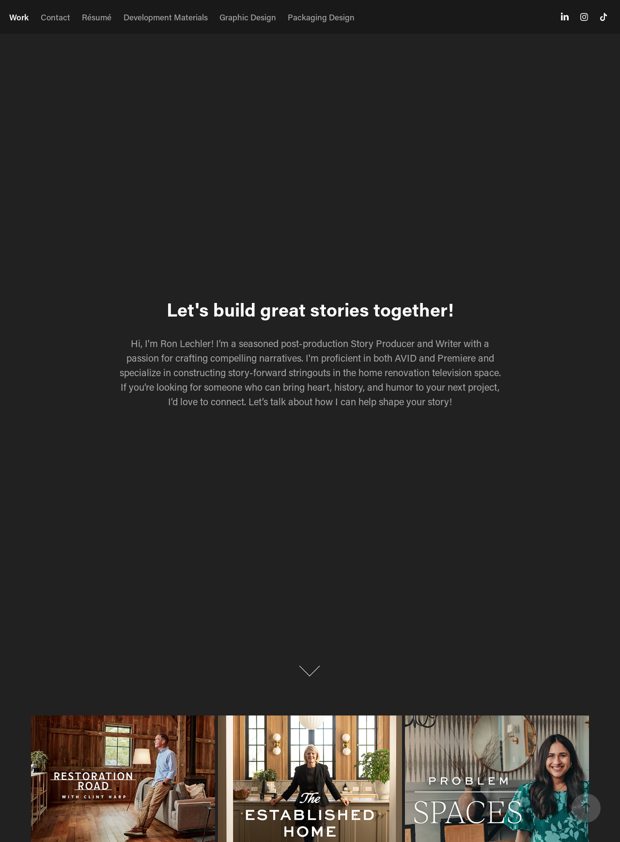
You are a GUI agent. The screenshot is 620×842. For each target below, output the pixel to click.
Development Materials (166, 17)
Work (19, 17)
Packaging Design (321, 17)
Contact (55, 17)
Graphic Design (247, 17)
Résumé (96, 17)
